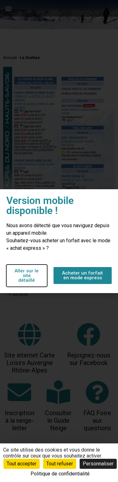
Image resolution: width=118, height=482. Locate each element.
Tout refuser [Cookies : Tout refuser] (59, 464)
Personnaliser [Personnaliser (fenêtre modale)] (98, 464)
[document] (59, 241)
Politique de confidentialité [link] (60, 474)
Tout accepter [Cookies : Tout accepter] (22, 464)
